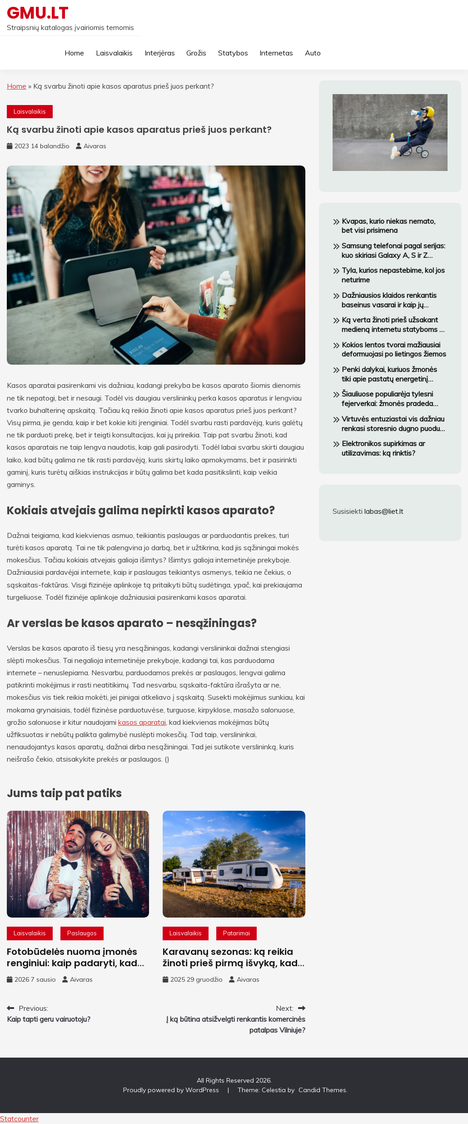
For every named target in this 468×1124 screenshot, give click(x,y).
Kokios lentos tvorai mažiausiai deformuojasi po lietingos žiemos (394, 349)
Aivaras (95, 146)
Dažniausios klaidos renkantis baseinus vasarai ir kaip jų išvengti (389, 300)
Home (74, 52)
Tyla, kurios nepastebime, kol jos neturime (393, 275)
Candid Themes (322, 1090)
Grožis (196, 52)
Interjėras (159, 52)
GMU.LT (38, 13)
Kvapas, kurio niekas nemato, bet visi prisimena (388, 225)
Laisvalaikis (114, 52)
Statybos (233, 52)
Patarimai (236, 933)
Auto (313, 52)
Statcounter (19, 1118)
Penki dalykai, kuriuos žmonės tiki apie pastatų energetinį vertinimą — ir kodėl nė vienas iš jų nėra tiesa (394, 374)
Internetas (276, 52)
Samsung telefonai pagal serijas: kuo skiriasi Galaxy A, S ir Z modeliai (393, 250)
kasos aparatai (142, 722)
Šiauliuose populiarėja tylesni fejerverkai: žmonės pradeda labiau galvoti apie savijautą (387, 398)
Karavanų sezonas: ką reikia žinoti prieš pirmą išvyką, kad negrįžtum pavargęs (230, 963)
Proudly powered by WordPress (172, 1090)
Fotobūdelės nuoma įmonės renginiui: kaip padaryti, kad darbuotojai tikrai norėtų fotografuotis (72, 968)
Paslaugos (82, 933)
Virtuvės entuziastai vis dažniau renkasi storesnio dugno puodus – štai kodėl (393, 423)
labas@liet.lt (383, 511)
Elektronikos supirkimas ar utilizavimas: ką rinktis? (383, 448)
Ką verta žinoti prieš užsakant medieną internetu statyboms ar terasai (394, 324)
